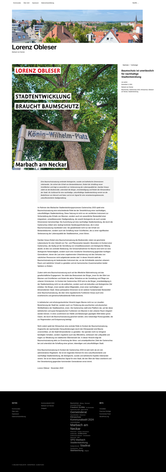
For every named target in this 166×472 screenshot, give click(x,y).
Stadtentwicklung (133, 91)
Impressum (35, 3)
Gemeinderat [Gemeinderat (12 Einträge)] (78, 412)
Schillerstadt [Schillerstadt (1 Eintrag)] (73, 433)
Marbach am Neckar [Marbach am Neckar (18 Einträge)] (79, 426)
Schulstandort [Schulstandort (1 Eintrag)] (86, 435)
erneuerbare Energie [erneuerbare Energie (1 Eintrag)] (75, 405)
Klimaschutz (144, 89)
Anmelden (103, 409)
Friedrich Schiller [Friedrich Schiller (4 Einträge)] (77, 407)
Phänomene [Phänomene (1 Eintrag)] (73, 431)
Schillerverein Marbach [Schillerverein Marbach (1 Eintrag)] (76, 435)
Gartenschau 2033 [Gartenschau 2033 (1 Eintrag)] (75, 409)
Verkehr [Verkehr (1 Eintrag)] (81, 448)
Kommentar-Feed (105, 414)
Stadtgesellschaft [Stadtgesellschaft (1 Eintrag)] (74, 446)
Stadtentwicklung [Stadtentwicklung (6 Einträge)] (79, 442)
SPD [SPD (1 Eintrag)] (78, 437)
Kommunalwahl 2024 (47, 403)
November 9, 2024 (126, 84)
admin (125, 82)
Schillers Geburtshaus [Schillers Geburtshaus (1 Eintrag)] (83, 431)
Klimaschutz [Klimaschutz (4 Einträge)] (75, 417)
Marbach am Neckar (127, 87)
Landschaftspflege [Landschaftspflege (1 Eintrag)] (75, 422)
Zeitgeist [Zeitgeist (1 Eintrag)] (86, 450)
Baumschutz (125, 89)
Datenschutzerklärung (47, 3)
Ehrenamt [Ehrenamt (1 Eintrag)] (87, 403)
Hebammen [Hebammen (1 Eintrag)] (83, 415)
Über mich (27, 3)
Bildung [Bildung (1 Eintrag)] (82, 403)
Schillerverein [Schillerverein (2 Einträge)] (82, 433)
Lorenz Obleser (34, 47)
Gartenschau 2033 (134, 89)
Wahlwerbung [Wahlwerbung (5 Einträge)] (76, 450)
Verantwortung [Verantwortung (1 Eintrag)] (74, 448)
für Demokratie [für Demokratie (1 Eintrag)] (90, 407)
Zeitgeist (43, 408)
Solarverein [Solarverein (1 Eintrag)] (73, 437)
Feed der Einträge (105, 411)
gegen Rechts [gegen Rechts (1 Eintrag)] (84, 409)
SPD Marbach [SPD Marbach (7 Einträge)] (77, 439)
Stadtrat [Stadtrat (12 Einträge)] (85, 445)
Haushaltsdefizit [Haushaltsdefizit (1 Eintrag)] (74, 415)
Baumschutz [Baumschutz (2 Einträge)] (74, 403)
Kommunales (17, 3)
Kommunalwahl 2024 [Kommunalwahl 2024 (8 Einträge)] (82, 419)
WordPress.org (104, 416)
